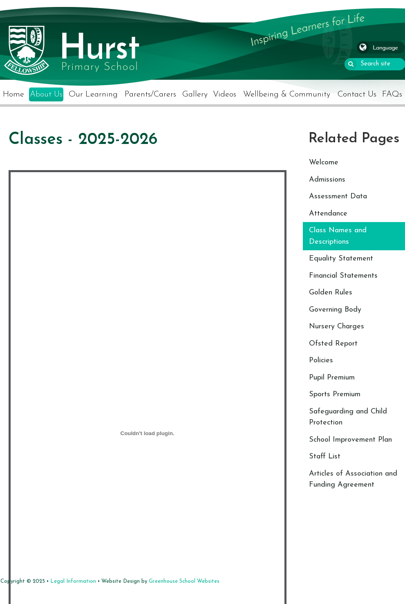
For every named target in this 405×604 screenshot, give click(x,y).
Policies (321, 360)
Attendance (328, 214)
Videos (224, 94)
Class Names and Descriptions (338, 236)
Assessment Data (338, 196)
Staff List (324, 456)
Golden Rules (330, 292)
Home (13, 94)
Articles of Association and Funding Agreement (353, 479)
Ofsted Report (333, 344)
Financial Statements (343, 276)
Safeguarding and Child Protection (348, 417)
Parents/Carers (150, 94)
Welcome (323, 162)
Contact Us (357, 94)
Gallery (195, 94)
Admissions (327, 180)
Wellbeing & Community (286, 94)
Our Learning (93, 94)
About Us (46, 94)
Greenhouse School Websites (184, 581)
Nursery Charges (336, 326)
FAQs (392, 94)
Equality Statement (341, 259)
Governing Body (335, 310)
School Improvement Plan (350, 440)
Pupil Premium (332, 378)
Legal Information (73, 581)
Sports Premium (334, 394)
